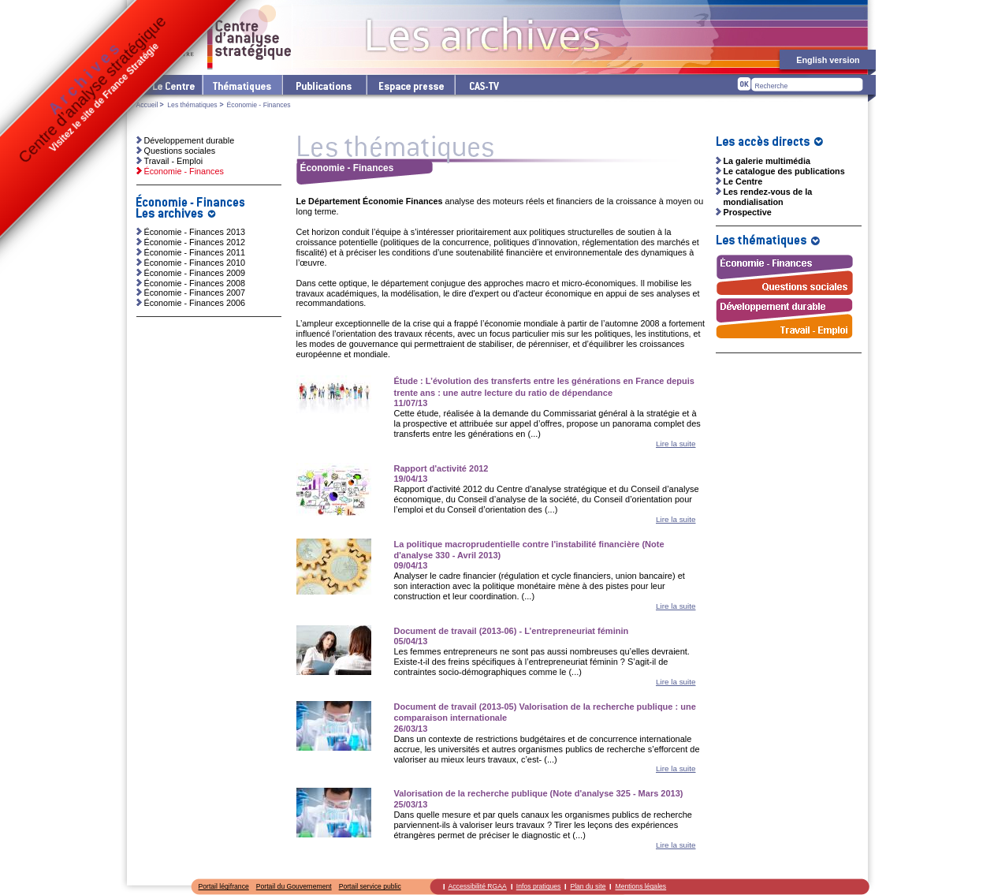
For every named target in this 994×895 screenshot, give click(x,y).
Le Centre (172, 85)
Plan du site (587, 886)
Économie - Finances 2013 (194, 232)
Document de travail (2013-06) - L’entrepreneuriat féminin (511, 631)
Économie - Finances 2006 (194, 303)
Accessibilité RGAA (478, 886)
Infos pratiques (538, 886)
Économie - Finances (184, 171)
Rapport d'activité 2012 (441, 468)
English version (827, 60)
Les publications (323, 85)
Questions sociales (180, 150)
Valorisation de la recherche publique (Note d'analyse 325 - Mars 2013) (538, 793)
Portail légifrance (224, 886)
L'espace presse (410, 85)
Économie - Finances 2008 (194, 283)
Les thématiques (241, 85)
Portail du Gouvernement (294, 886)
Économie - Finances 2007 (194, 292)
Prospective (748, 212)
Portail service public (370, 886)
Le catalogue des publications (784, 171)
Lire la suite (676, 443)
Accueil (147, 105)
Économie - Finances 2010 (194, 262)
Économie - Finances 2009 (194, 273)
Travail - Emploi (173, 161)
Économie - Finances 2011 (194, 252)
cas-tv (483, 85)
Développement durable (189, 140)
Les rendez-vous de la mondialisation (768, 197)
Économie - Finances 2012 (194, 242)
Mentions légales (640, 886)
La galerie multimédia (767, 161)
